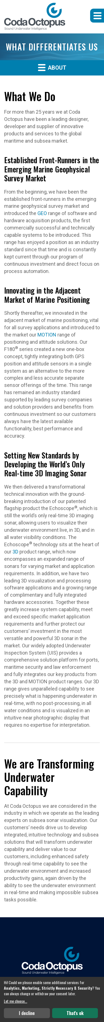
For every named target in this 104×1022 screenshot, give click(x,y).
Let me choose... (15, 1001)
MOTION (46, 335)
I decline (27, 1013)
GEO (42, 213)
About (52, 67)
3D (15, 552)
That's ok (75, 1013)
